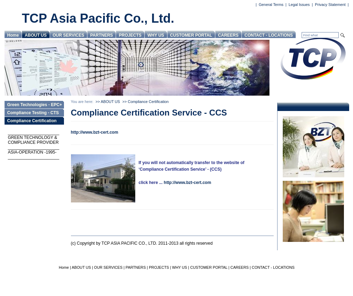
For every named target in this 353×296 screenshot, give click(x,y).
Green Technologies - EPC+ (34, 104)
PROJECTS (130, 35)
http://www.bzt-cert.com (94, 132)
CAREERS (228, 35)
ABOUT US (36, 35)
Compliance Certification (32, 120)
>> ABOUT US (107, 101)
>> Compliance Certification (145, 101)
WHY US (155, 35)
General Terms (271, 4)
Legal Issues (299, 4)
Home (13, 35)
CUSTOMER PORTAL (191, 35)
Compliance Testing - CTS (33, 112)
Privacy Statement (330, 4)
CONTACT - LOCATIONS (269, 35)
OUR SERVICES (68, 35)
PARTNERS (101, 35)
